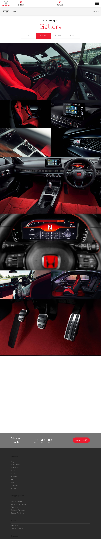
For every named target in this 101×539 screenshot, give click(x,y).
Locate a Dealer (17, 498)
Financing (14, 477)
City (12, 431)
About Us (14, 495)
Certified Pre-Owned (18, 474)
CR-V (13, 443)
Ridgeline (14, 458)
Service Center (16, 511)
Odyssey (14, 455)
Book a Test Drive (17, 483)
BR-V (13, 440)
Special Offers (16, 471)
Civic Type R (15, 437)
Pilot (12, 452)
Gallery (50, 26)
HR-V (13, 449)
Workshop (15, 514)
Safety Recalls (16, 517)
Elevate (14, 446)
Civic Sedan (15, 434)
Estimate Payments (18, 480)
